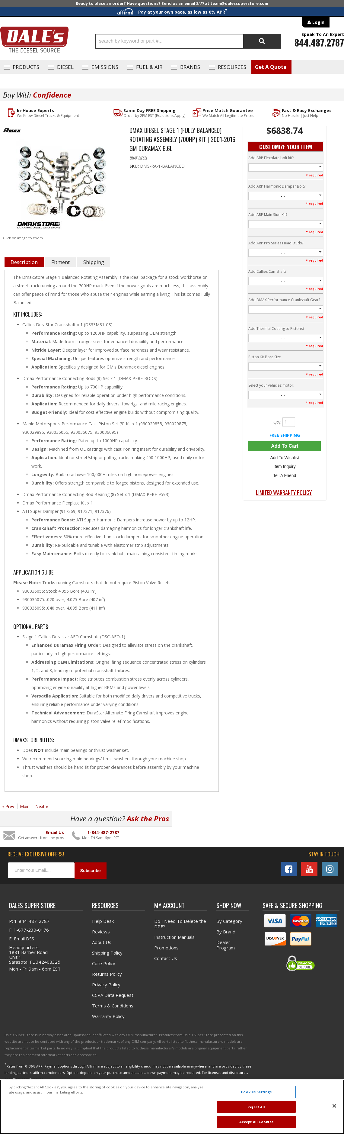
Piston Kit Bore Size (264, 356)
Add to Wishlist (284, 457)
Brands (190, 66)
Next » (41, 806)
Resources (232, 66)
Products (26, 66)
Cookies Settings (256, 1092)
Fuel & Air (149, 66)
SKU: (134, 166)
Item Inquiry (285, 466)
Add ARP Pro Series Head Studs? (275, 243)
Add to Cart (284, 446)
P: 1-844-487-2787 (29, 921)
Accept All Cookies (256, 1122)
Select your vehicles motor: (271, 385)
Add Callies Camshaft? (267, 271)
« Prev (8, 806)
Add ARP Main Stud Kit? (267, 214)
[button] (188, 41)
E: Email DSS (21, 939)
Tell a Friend (284, 475)
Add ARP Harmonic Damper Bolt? (276, 186)
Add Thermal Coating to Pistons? (276, 328)
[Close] (334, 1106)
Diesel (65, 66)
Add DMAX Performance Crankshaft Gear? (284, 300)
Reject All (256, 1107)
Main (25, 806)
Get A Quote (270, 66)
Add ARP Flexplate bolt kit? (271, 157)
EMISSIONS (104, 66)
